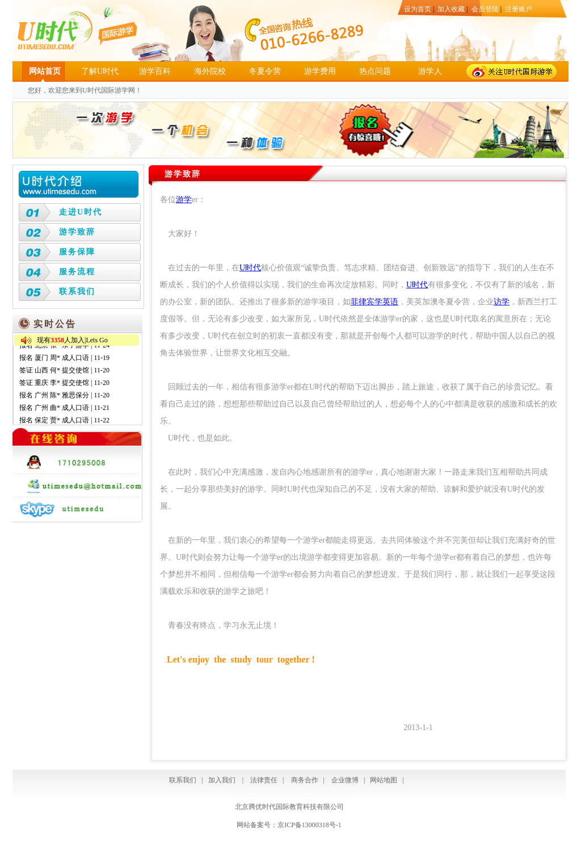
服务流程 (77, 271)
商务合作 (303, 780)
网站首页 (45, 71)
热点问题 (375, 71)
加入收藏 (451, 9)
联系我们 (77, 291)
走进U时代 (80, 212)
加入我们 (221, 780)
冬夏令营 (265, 71)
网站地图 (383, 780)
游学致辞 (77, 232)
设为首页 (417, 9)
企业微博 (345, 780)
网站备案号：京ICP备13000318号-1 (289, 825)
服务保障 (77, 252)
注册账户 (518, 9)
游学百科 (155, 71)
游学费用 (320, 71)
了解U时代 (100, 71)
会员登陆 (485, 9)
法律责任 (263, 780)
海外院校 (210, 71)
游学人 (430, 71)
